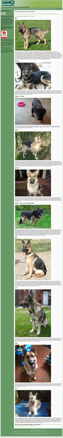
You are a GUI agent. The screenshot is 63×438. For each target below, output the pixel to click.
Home (24, 0)
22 (43, 14)
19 (38, 14)
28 (53, 14)
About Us (26, 0)
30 (56, 14)
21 (41, 14)
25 (48, 14)
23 (45, 14)
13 (29, 14)
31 (58, 14)
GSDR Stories (55, 0)
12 (27, 14)
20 (40, 14)
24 (46, 14)
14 (30, 14)
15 (32, 14)
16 (34, 14)
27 (51, 14)
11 (25, 14)
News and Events (44, 0)
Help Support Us (38, 0)
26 (50, 14)
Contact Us (60, 0)
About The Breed (32, 0)
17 (35, 14)
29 (54, 14)
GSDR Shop (50, 0)
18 (37, 14)
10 (24, 14)
